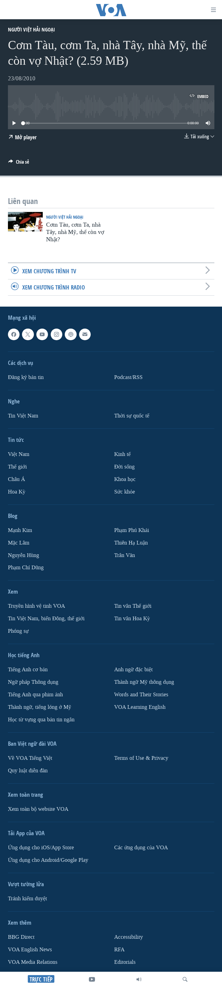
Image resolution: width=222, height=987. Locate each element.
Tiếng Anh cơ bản (28, 669)
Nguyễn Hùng (23, 555)
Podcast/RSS (128, 377)
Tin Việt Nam (23, 415)
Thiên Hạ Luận (131, 542)
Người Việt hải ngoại (31, 29)
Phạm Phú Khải (131, 530)
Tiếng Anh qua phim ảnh (35, 694)
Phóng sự (18, 631)
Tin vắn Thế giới (132, 606)
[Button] (18, 163)
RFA (119, 949)
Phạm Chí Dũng (26, 567)
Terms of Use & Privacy (141, 758)
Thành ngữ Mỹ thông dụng (144, 682)
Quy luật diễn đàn (28, 770)
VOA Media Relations (32, 962)
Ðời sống (124, 466)
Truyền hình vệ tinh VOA (36, 606)
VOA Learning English (140, 707)
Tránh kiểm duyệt (27, 898)
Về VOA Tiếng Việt (30, 758)
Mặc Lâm (18, 542)
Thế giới (17, 466)
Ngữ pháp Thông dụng (33, 682)
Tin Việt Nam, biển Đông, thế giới (46, 618)
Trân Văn (124, 555)
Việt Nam (18, 454)
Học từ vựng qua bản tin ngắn (41, 719)
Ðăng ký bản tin (26, 377)
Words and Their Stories (141, 694)
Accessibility (128, 937)
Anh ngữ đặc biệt (133, 669)
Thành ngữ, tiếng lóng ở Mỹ (39, 707)
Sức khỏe (124, 491)
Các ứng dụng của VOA (141, 847)
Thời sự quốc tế (131, 415)
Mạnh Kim (20, 530)
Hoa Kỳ (16, 491)
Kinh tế (122, 454)
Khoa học (125, 479)
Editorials (125, 962)
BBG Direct (21, 937)
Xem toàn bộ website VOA (38, 809)
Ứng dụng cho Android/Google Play (48, 860)
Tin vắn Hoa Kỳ (132, 618)
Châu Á (16, 479)
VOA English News (30, 949)
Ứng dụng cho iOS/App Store (41, 847)
